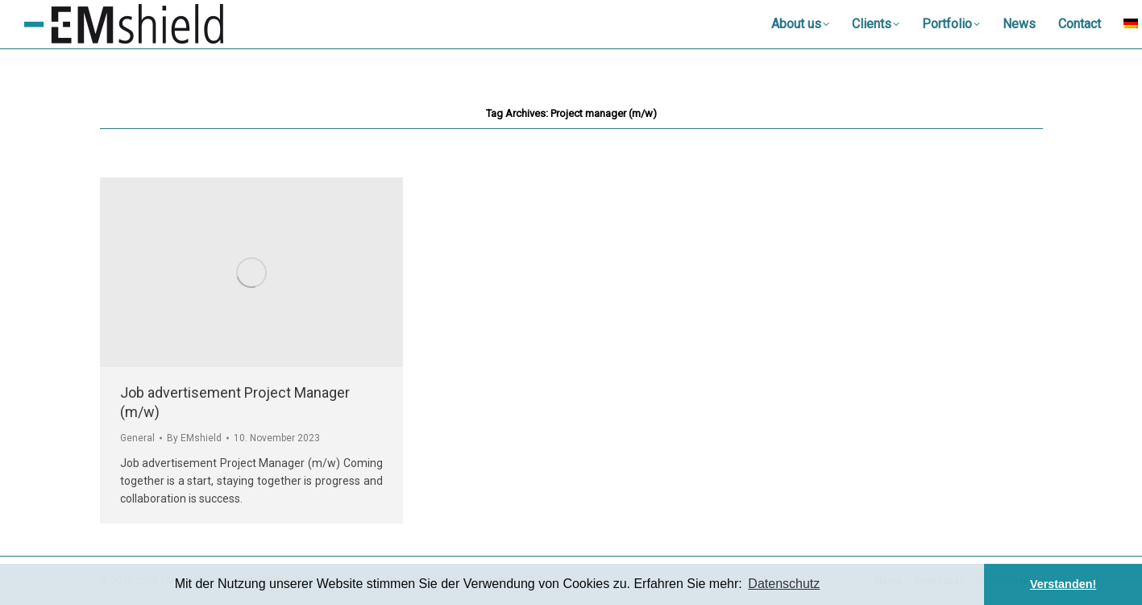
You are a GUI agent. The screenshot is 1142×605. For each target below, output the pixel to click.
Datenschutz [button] (784, 583)
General (137, 438)
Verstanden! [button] (1063, 584)
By (194, 438)
